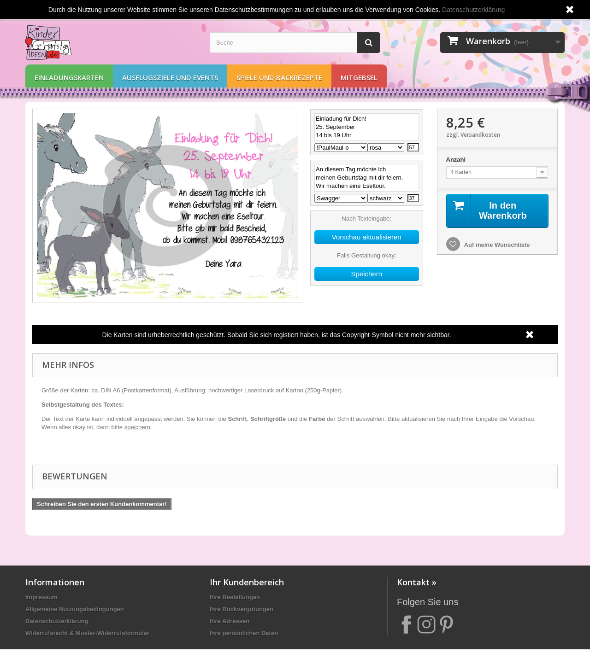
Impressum (41, 597)
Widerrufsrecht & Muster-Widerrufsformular (87, 633)
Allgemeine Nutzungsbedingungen (74, 609)
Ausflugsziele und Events (170, 77)
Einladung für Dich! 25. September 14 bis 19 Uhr (366, 127)
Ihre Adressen (229, 621)
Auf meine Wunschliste (496, 244)
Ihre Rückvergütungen (241, 609)
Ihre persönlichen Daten (244, 633)
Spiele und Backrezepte (279, 77)
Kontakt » (417, 582)
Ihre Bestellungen (235, 597)
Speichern (366, 274)
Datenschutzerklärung (56, 621)
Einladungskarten (69, 77)
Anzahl (456, 159)
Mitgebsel (359, 77)
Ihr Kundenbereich (247, 582)
